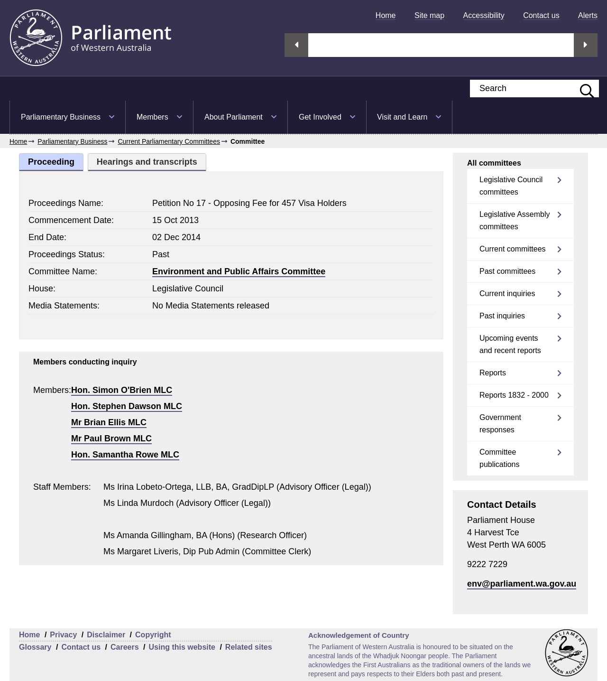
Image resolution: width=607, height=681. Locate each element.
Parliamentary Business (61, 117)
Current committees (512, 249)
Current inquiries (507, 293)
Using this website (181, 647)
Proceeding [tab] (51, 162)
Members (152, 117)
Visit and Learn (402, 117)
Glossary (35, 647)
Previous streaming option (296, 45)
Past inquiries (502, 316)
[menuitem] (386, 15)
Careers (124, 647)
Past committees (507, 271)
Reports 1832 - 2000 (514, 395)
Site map (429, 15)
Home (386, 15)
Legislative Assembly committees (514, 220)
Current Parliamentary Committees (169, 141)
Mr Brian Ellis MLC (109, 422)
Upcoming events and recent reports (510, 344)
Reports (492, 373)
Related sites (248, 647)
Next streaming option (586, 45)
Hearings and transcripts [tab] (147, 162)
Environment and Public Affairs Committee (238, 271)
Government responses (500, 423)
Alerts (588, 15)
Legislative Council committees (511, 186)
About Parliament (233, 117)
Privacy (63, 635)
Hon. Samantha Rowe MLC (125, 454)
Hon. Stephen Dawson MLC (126, 406)
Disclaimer (106, 635)
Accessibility (484, 15)
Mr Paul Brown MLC (111, 438)
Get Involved (320, 117)
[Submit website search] (582, 88)
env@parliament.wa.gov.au (521, 583)
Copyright (153, 635)
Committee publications (499, 458)
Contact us (541, 15)
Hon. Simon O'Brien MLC (121, 390)
